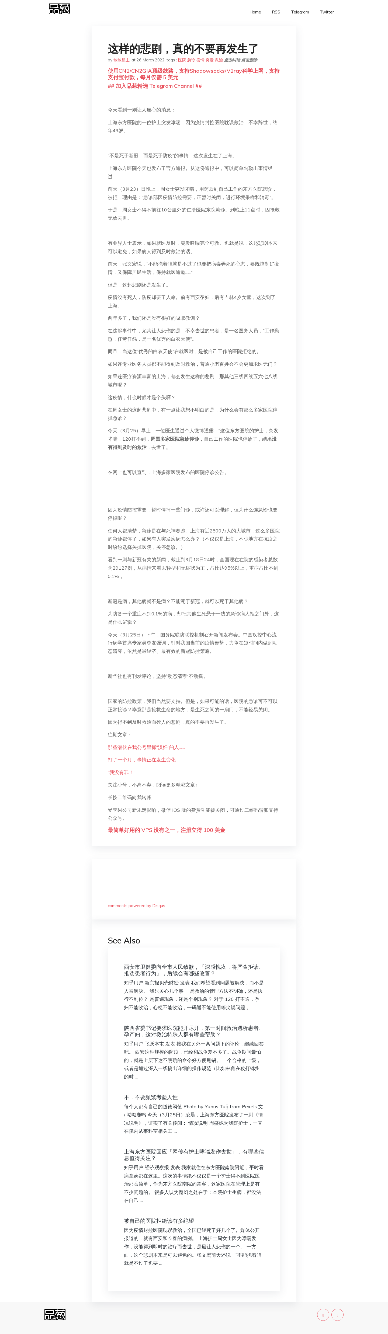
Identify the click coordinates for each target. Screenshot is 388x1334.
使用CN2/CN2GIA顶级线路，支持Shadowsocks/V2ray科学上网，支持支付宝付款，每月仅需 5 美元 (194, 74)
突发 (210, 59)
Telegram (300, 12)
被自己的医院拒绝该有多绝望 (159, 1220)
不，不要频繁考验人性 (151, 1097)
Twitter (327, 12)
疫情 (200, 59)
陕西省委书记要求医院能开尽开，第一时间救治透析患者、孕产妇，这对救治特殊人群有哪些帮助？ (194, 1031)
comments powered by (136, 905)
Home (255, 12)
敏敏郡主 (121, 59)
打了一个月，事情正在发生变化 (142, 760)
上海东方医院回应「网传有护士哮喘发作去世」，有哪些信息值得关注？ (194, 1154)
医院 (182, 59)
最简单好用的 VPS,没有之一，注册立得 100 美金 (166, 830)
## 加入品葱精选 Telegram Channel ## (155, 85)
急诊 (191, 59)
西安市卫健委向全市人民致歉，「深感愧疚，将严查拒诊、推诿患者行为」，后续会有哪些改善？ (194, 970)
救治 (219, 59)
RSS (276, 12)
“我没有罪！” (121, 772)
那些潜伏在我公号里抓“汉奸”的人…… (146, 747)
